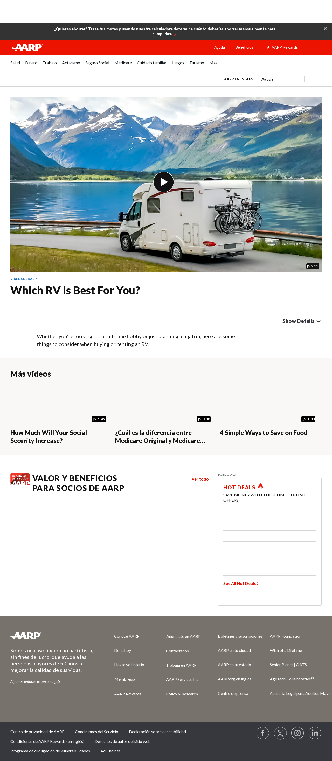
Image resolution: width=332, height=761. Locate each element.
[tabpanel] (270, 78)
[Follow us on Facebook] (263, 733)
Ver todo (200, 478)
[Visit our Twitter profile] (280, 733)
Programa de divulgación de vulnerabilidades (50, 750)
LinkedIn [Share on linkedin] (65, 322)
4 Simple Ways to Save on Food (263, 432)
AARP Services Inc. (182, 679)
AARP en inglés (238, 79)
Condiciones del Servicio (96, 731)
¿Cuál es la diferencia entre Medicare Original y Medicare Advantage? (157, 440)
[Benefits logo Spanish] (20, 483)
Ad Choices (110, 750)
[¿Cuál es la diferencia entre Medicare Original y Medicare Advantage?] (164, 414)
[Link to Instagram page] (297, 733)
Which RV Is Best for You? (75, 290)
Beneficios (244, 47)
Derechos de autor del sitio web (123, 741)
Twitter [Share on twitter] (53, 322)
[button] (325, 28)
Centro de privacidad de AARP (37, 731)
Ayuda (219, 47)
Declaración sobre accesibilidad (157, 731)
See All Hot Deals (239, 583)
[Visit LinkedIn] (315, 733)
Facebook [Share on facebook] (41, 322)
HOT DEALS (239, 487)
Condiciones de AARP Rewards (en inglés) (47, 741)
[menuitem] (15, 65)
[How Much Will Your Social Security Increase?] (59, 414)
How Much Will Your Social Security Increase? (48, 436)
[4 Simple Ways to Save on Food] (269, 414)
